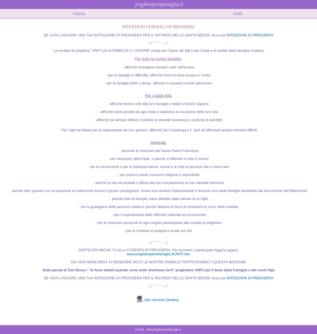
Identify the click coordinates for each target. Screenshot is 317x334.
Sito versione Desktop (161, 300)
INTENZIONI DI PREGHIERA (250, 35)
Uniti (237, 13)
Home (79, 13)
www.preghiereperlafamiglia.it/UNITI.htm (158, 254)
